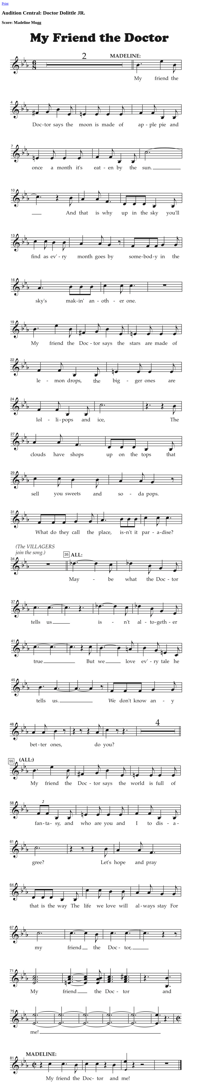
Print (5, 3)
